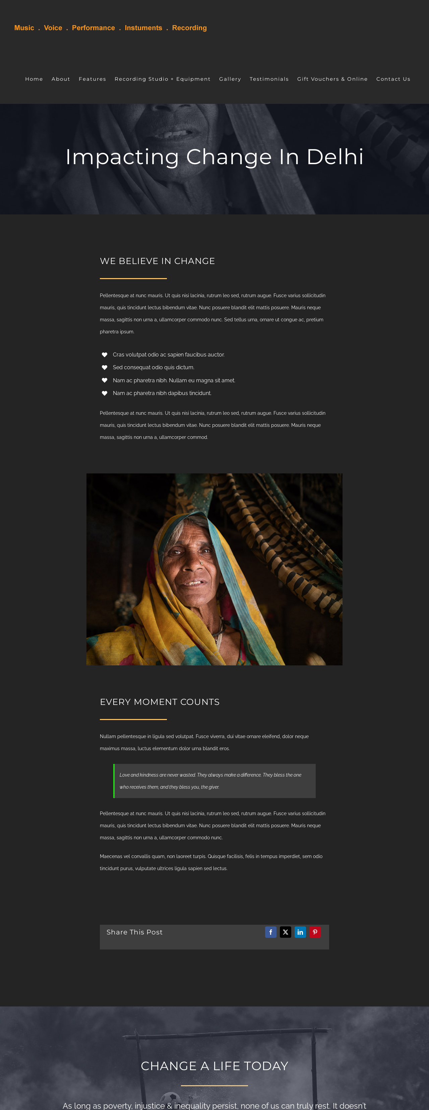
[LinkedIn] (300, 932)
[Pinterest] (315, 932)
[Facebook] (270, 932)
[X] (285, 932)
